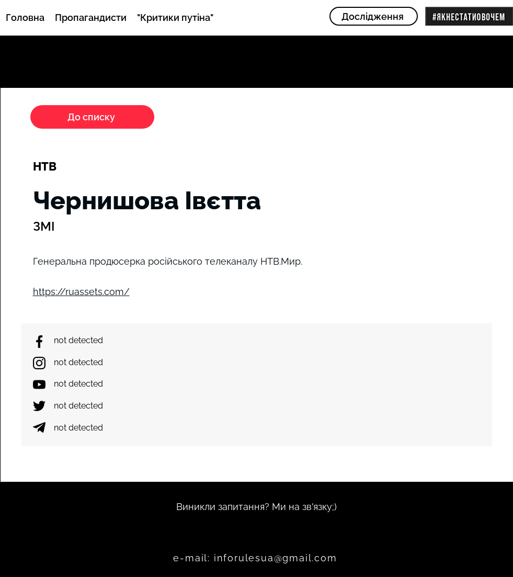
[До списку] (92, 117)
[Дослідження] (373, 16)
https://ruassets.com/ (81, 291)
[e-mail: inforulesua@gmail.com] (256, 558)
